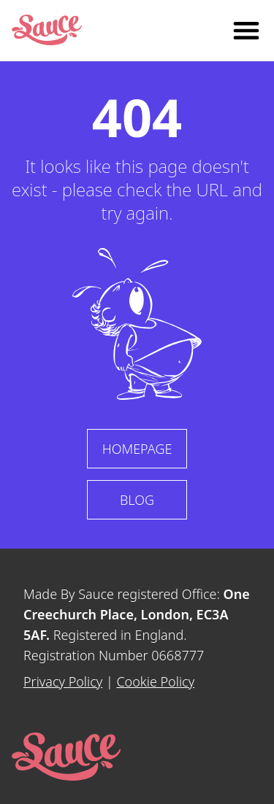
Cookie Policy (155, 681)
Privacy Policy (62, 681)
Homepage (137, 448)
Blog (137, 500)
